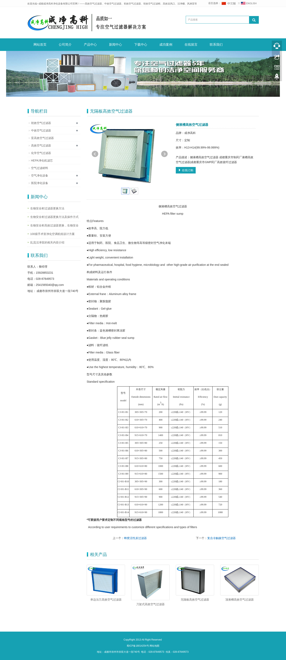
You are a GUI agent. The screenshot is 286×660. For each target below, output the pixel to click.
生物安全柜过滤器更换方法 (47, 208)
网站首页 (39, 44)
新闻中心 (115, 44)
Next (164, 154)
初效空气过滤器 (41, 123)
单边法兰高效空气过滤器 (106, 599)
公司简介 (65, 44)
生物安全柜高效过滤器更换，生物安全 (54, 225)
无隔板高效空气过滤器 (195, 599)
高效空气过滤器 (41, 145)
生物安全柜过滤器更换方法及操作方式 (54, 217)
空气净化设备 (39, 175)
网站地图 (154, 645)
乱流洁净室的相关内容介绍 (47, 242)
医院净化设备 (39, 183)
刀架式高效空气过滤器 (150, 604)
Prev (95, 154)
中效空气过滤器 (41, 130)
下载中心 (140, 44)
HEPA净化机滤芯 (42, 160)
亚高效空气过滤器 (42, 138)
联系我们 (216, 44)
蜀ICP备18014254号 (138, 645)
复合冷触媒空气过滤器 (221, 538)
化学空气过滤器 (41, 153)
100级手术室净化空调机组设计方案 (52, 234)
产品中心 (90, 44)
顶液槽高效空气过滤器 (239, 599)
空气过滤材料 (39, 168)
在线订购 (185, 170)
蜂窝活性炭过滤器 (135, 538)
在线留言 (191, 44)
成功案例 (165, 44)
